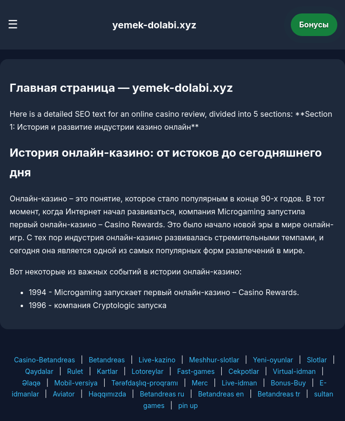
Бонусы (314, 24)
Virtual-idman (294, 371)
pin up (188, 405)
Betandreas (107, 360)
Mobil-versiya (75, 383)
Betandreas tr (279, 394)
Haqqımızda (107, 394)
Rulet (75, 371)
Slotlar (317, 360)
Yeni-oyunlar (273, 360)
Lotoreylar (147, 371)
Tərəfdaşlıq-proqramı (144, 383)
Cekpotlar (243, 371)
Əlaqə (31, 383)
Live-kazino (157, 360)
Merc (199, 383)
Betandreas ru (162, 394)
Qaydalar (39, 371)
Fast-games (195, 371)
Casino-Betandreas (44, 360)
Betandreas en (221, 394)
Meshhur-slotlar (214, 360)
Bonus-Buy (288, 383)
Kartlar (107, 371)
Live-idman (239, 383)
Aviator (64, 394)
